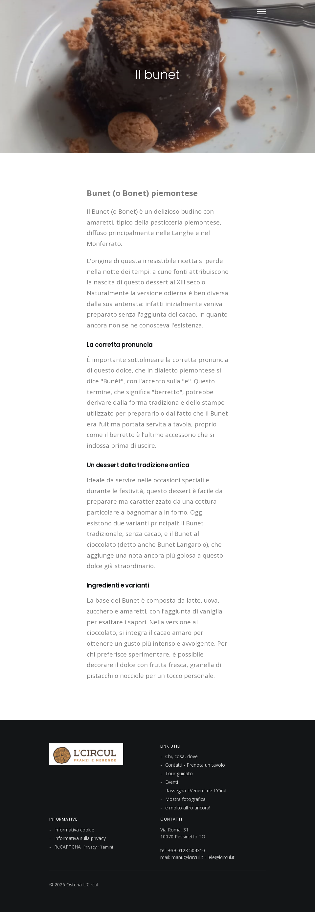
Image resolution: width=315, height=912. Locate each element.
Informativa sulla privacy (80, 838)
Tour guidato (179, 773)
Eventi (171, 782)
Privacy (90, 847)
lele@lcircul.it (221, 857)
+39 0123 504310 (186, 850)
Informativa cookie (74, 830)
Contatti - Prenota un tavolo (195, 765)
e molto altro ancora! (187, 807)
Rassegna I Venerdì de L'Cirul (195, 790)
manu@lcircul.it (187, 857)
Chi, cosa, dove (181, 756)
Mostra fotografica (185, 799)
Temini (106, 847)
